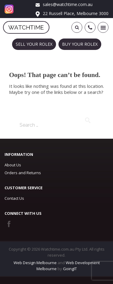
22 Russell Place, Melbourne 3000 (72, 13)
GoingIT (70, 268)
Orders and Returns (23, 172)
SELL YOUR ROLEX (34, 44)
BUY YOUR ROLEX (80, 44)
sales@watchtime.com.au (64, 4)
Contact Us (14, 198)
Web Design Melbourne (35, 262)
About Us (13, 165)
